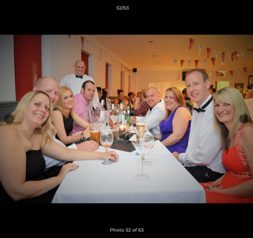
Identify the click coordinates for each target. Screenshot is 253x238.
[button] (229, 10)
